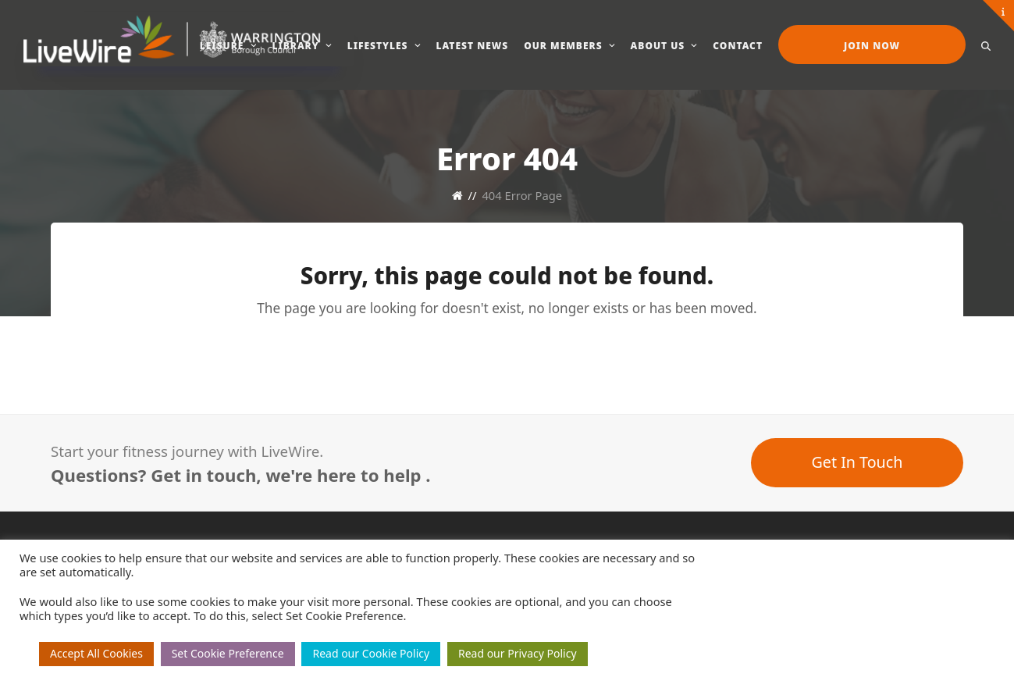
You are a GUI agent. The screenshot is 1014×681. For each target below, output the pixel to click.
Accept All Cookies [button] (96, 653)
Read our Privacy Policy (517, 653)
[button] (986, 44)
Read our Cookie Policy (370, 653)
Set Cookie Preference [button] (228, 653)
